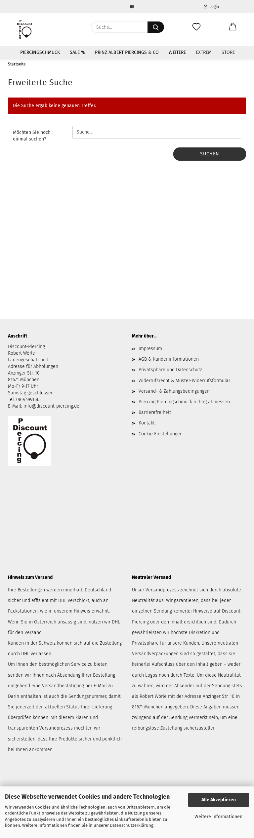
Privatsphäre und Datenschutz (170, 370)
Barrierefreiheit (155, 412)
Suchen (209, 154)
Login (211, 6)
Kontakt (147, 423)
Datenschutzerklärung (131, 825)
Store (228, 52)
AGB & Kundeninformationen (169, 359)
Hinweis (82, 611)
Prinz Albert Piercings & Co (127, 52)
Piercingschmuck (40, 52)
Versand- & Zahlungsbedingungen (174, 391)
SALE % (77, 52)
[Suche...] (156, 27)
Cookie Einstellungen (161, 434)
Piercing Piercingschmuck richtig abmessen (184, 402)
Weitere (177, 52)
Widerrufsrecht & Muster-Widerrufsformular (184, 380)
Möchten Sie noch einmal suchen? (32, 136)
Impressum (150, 348)
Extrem (204, 52)
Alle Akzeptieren (218, 800)
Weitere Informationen (218, 816)
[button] (233, 27)
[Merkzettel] (196, 27)
